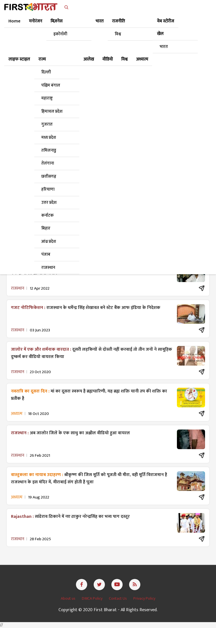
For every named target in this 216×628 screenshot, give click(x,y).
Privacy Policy (144, 598)
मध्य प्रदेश (48, 137)
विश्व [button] (124, 59)
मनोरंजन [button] (35, 21)
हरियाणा (48, 189)
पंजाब (45, 254)
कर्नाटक (47, 215)
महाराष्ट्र (47, 98)
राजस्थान (48, 267)
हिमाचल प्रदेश (51, 111)
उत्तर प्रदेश (49, 202)
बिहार (45, 228)
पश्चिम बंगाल (50, 85)
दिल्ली (46, 72)
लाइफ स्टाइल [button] (19, 59)
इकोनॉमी (60, 34)
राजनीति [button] (118, 21)
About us (68, 598)
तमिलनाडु (48, 150)
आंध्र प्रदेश (48, 241)
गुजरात (47, 124)
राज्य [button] (42, 59)
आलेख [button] (89, 59)
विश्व (118, 34)
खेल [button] (160, 34)
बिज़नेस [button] (56, 21)
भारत (164, 46)
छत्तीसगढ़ (48, 176)
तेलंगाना (47, 163)
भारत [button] (100, 21)
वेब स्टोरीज (165, 21)
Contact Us (118, 598)
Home (14, 21)
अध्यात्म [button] (142, 59)
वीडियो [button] (107, 59)
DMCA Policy (92, 598)
